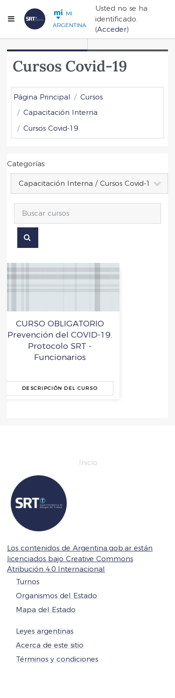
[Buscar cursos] (87, 213)
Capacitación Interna (60, 112)
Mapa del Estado (46, 609)
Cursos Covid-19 (50, 128)
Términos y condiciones (57, 659)
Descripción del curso (60, 388)
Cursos (91, 96)
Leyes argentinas (44, 631)
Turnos (27, 581)
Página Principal (42, 96)
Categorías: (26, 163)
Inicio (88, 462)
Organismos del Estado (56, 595)
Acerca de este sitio (50, 645)
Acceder (111, 29)
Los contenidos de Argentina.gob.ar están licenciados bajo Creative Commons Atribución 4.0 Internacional (80, 558)
